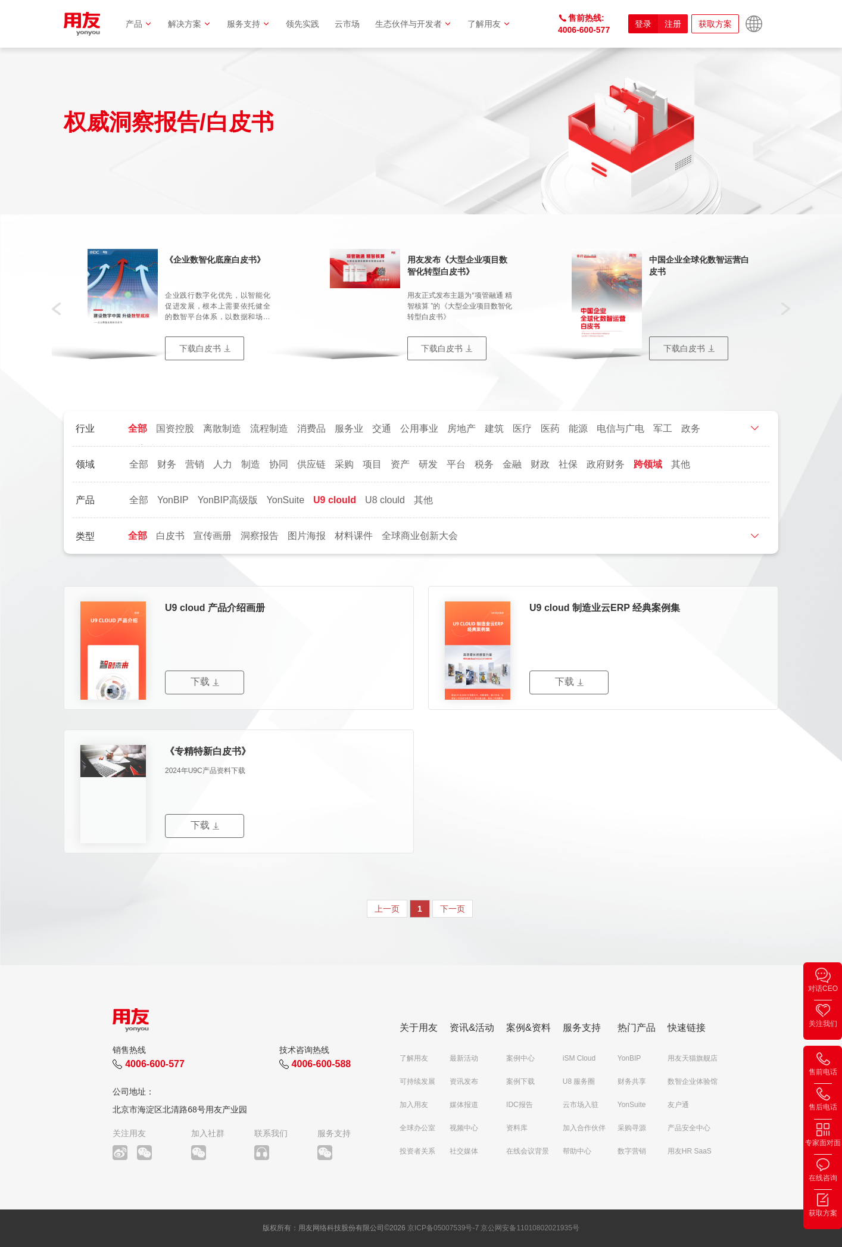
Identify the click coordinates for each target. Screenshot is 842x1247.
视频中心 (464, 1128)
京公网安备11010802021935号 (530, 1228)
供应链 (311, 464)
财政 (540, 464)
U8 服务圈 (579, 1081)
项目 (372, 464)
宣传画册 (213, 536)
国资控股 (175, 428)
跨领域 (648, 464)
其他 (680, 464)
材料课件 (354, 536)
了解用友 (489, 24)
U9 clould (334, 500)
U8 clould (385, 500)
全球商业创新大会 (420, 536)
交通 (381, 428)
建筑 (494, 428)
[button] (56, 308)
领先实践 (302, 24)
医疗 (522, 428)
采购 (344, 464)
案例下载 (520, 1081)
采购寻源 (632, 1128)
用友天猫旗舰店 (693, 1058)
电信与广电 (620, 428)
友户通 (678, 1105)
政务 (690, 428)
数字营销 (632, 1151)
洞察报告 (260, 536)
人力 (222, 464)
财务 (166, 464)
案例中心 (520, 1058)
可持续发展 (417, 1081)
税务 (484, 464)
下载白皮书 (200, 348)
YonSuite (285, 500)
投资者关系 (417, 1151)
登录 (643, 24)
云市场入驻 (580, 1105)
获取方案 (715, 24)
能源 (578, 428)
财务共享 (632, 1081)
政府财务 (606, 464)
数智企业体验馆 (693, 1081)
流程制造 (269, 428)
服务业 (349, 428)
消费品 (311, 428)
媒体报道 (464, 1105)
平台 (456, 464)
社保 (568, 464)
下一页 (452, 909)
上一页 (387, 909)
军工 (662, 428)
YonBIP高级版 (228, 500)
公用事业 (419, 428)
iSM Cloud (579, 1058)
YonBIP (173, 500)
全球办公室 (417, 1128)
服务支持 (248, 24)
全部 (137, 428)
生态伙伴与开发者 (413, 24)
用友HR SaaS (690, 1151)
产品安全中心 (689, 1128)
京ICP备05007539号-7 (443, 1228)
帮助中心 (577, 1151)
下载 (200, 682)
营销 (194, 464)
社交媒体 (464, 1151)
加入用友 (414, 1105)
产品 (139, 24)
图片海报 (307, 536)
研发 (428, 464)
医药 (550, 428)
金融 (512, 464)
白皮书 (170, 536)
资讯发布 (464, 1081)
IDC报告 (519, 1105)
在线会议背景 (527, 1151)
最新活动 (464, 1058)
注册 (673, 24)
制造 (250, 464)
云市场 (347, 24)
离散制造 (222, 428)
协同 (278, 464)
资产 (400, 464)
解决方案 (189, 24)
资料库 (517, 1128)
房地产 (461, 428)
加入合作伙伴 (584, 1128)
